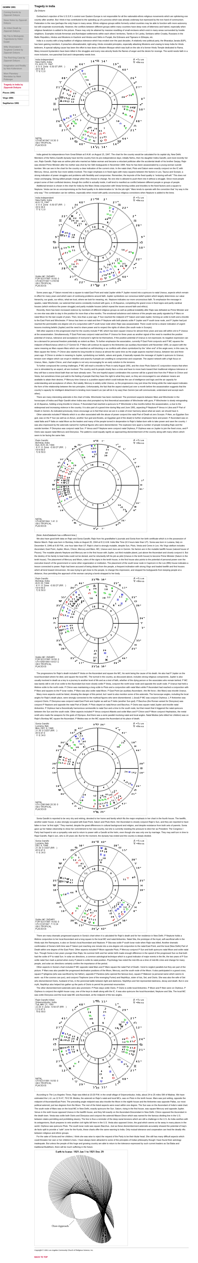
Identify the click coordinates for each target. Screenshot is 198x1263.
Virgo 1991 (8, 98)
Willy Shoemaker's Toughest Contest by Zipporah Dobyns (13, 50)
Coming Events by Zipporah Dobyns (12, 13)
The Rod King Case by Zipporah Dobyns (14, 59)
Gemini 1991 (9, 7)
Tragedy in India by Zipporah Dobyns (13, 86)
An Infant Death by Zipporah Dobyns (12, 29)
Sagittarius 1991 (11, 103)
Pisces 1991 (9, 93)
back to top (41, 1257)
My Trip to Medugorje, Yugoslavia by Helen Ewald (14, 39)
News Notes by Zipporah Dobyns (15, 21)
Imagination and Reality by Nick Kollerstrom (15, 67)
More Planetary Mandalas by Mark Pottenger (12, 76)
